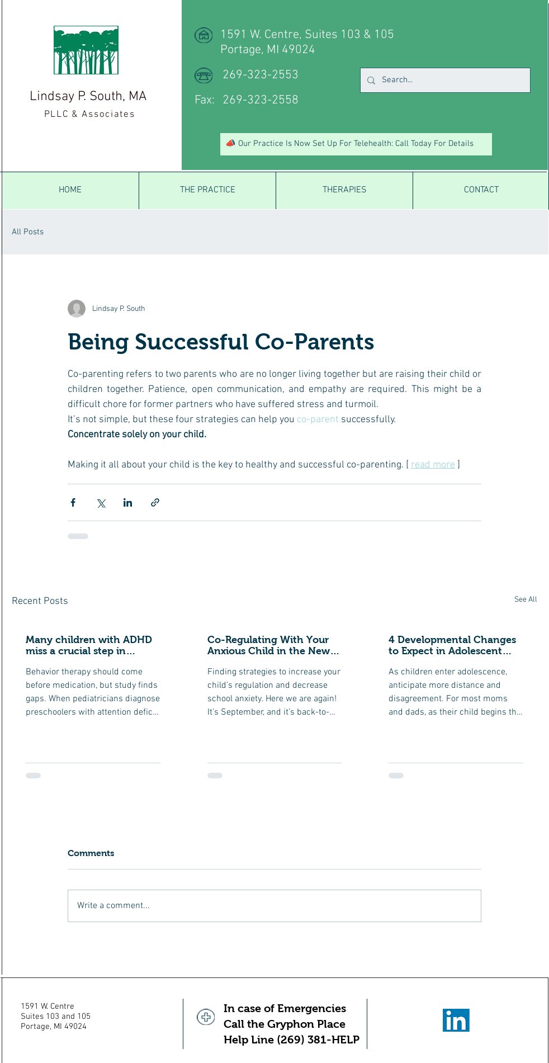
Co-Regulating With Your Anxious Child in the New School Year (268, 645)
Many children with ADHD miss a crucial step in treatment (89, 645)
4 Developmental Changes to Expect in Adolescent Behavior (452, 645)
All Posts (28, 232)
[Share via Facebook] (73, 502)
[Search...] (444, 80)
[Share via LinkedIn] (127, 502)
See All (525, 599)
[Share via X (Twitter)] (100, 502)
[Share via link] (155, 502)
